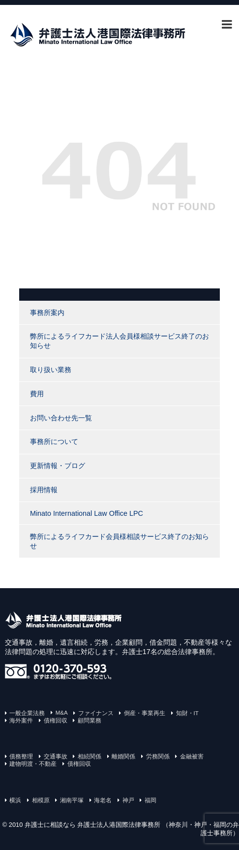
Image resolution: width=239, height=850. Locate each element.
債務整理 (21, 756)
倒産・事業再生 (144, 713)
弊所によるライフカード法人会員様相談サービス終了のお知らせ (119, 340)
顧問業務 (89, 721)
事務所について (54, 441)
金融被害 (192, 756)
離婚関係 (123, 756)
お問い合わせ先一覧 (61, 418)
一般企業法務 (27, 713)
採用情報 (44, 490)
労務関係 (158, 756)
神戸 (128, 800)
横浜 (15, 800)
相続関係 (89, 756)
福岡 (150, 800)
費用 (37, 394)
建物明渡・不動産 (33, 764)
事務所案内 (47, 312)
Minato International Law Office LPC (86, 513)
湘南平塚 (72, 800)
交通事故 (55, 756)
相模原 (41, 800)
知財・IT (187, 713)
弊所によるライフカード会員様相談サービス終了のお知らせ (119, 541)
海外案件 (21, 721)
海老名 (103, 800)
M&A (62, 713)
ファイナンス (96, 713)
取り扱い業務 (50, 370)
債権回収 (55, 721)
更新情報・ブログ (57, 466)
